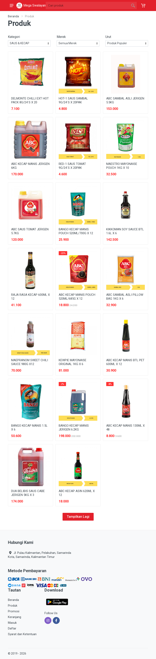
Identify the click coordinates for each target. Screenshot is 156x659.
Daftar (12, 628)
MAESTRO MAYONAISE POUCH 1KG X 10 (121, 166)
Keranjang (14, 617)
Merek (61, 37)
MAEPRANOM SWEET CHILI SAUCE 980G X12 (29, 362)
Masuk (12, 623)
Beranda (13, 16)
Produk (12, 605)
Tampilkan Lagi (78, 517)
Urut (108, 37)
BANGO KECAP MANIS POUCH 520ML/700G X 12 (76, 231)
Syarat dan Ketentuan (22, 634)
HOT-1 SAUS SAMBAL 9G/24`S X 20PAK (73, 100)
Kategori (14, 37)
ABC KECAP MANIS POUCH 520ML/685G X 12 (77, 296)
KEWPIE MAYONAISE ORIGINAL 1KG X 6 (72, 362)
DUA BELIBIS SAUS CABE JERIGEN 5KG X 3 (28, 493)
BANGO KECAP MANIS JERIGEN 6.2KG (74, 427)
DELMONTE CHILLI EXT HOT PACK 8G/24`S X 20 (30, 100)
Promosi (13, 611)
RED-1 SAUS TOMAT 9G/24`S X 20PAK (72, 166)
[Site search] (87, 5)
